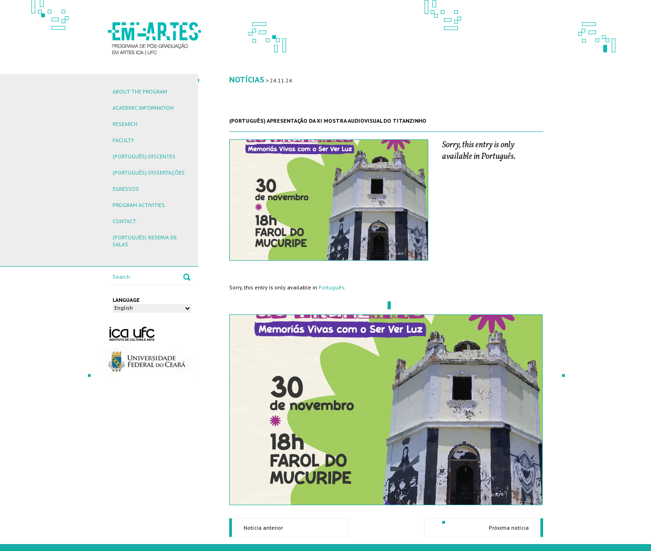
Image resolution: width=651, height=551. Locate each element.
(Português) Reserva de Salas (145, 241)
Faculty (123, 140)
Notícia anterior (263, 527)
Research (125, 123)
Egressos (126, 188)
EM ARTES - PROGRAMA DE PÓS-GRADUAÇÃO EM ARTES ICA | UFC (154, 37)
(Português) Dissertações (149, 172)
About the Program (140, 91)
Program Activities (139, 204)
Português (331, 287)
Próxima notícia (509, 527)
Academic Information (143, 107)
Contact (124, 221)
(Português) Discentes (144, 156)
